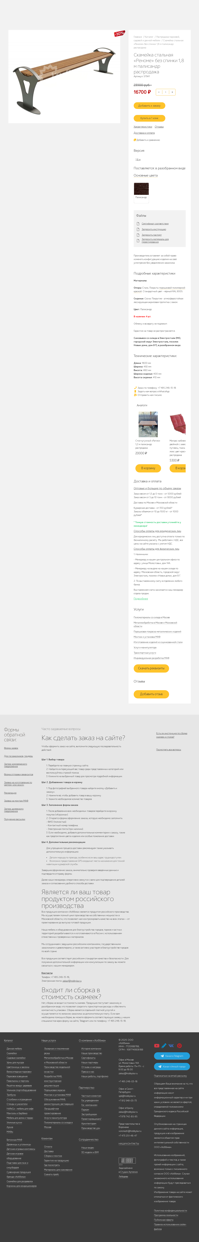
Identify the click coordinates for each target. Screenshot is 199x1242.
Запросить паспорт (152, 232)
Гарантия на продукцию (56, 1159)
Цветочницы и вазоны (18, 1065)
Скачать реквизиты (151, 666)
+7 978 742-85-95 (116, 15)
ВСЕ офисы (98, 18)
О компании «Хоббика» (91, 1039)
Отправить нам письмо (148, 392)
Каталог (29, 12)
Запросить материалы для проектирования (155, 238)
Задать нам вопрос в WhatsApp (151, 388)
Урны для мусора (15, 1061)
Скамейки (12, 1052)
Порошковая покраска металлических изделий (157, 629)
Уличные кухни (14, 1121)
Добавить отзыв (151, 692)
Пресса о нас (87, 1070)
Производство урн (90, 1127)
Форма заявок (11, 745)
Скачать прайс (51, 1173)
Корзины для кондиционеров (21, 1184)
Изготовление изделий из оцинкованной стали (158, 639)
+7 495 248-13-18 (84, 11)
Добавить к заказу (151, 104)
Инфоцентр (48, 17)
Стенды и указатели (17, 1102)
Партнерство (85, 1086)
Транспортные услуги (145, 650)
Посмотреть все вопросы (168, 749)
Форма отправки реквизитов (18, 774)
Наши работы (60, 12)
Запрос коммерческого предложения (15, 764)
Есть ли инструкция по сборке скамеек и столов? (171, 732)
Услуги (38, 17)
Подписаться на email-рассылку (170, 1074)
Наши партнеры (89, 1061)
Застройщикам (89, 1113)
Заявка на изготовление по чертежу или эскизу (18, 784)
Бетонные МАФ (14, 1138)
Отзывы (159, 123)
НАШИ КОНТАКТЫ (129, 1142)
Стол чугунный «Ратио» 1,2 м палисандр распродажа (147, 442)
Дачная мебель (14, 1047)
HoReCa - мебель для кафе (20, 1107)
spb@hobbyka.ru (127, 1094)
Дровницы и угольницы (19, 1143)
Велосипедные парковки (19, 1070)
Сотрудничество (87, 1138)
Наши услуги (48, 1039)
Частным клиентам (91, 1094)
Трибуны (11, 1093)
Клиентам (47, 1137)
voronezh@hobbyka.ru (130, 1129)
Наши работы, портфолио (94, 1075)
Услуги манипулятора (145, 644)
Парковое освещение (17, 1075)
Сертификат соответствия (155, 221)
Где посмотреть (52, 1163)
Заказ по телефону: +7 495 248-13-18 (155, 384)
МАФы (10, 1130)
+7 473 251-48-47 (116, 11)
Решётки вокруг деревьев (19, 1084)
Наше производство (43, 12)
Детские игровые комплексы (21, 1147)
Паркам (85, 1108)
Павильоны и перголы (18, 1079)
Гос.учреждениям (90, 1099)
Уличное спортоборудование (21, 1089)
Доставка (49, 1150)
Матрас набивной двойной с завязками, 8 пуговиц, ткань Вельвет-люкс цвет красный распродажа (182, 445)
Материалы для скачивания (58, 1168)
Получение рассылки (14, 822)
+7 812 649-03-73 (84, 15)
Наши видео (87, 1146)
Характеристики (143, 123)
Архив (10, 1125)
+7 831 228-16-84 (116, 18)
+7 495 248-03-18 (128, 1080)
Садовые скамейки (16, 1056)
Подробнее (141, 596)
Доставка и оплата (144, 130)
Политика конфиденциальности (170, 1209)
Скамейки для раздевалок (20, 1180)
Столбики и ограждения (19, 1098)
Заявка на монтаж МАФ (16, 802)
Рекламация (10, 793)
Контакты (59, 17)
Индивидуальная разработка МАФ (151, 655)
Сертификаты (88, 1056)
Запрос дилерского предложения (13, 812)
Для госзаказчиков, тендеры (18, 754)
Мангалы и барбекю (17, 1112)
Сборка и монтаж (53, 1154)
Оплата (48, 1145)
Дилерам (30, 17)
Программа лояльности (166, 1214)
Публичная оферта (163, 1218)
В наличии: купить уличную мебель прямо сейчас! (99, 3)
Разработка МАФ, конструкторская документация (53, 1080)
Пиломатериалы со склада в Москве (152, 614)
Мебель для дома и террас (20, 1116)
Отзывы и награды (91, 1065)
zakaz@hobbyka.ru (85, 18)
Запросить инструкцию (154, 226)
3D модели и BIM (90, 1151)
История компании (91, 1047)
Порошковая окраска (54, 1089)
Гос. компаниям (89, 1103)
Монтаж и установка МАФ (147, 634)
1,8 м (138, 156)
